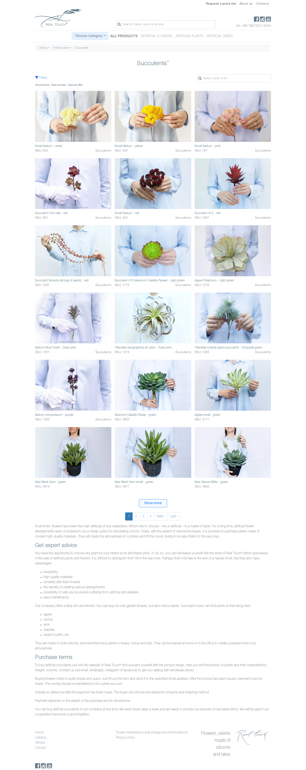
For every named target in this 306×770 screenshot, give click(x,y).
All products (42, 85)
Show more (153, 503)
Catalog (42, 48)
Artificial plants (189, 36)
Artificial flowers (156, 36)
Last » (174, 516)
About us (245, 4)
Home (39, 732)
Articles (40, 742)
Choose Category (88, 36)
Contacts (262, 4)
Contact (40, 747)
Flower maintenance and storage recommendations (152, 732)
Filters (41, 77)
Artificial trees (220, 36)
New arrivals (58, 85)
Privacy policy (125, 737)
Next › (161, 516)
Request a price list (221, 4)
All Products (123, 36)
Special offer (75, 85)
